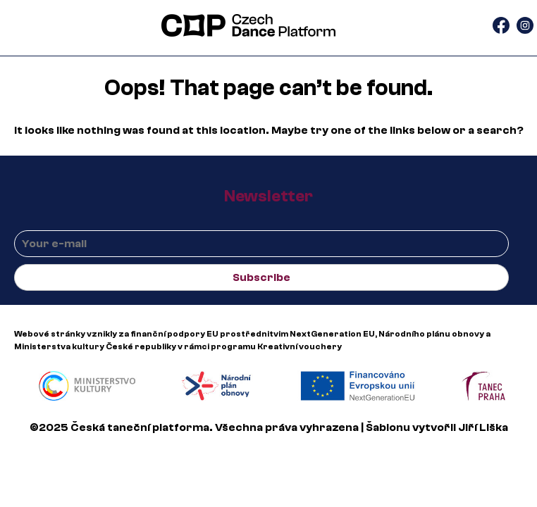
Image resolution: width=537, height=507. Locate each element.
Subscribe (261, 277)
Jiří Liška (483, 427)
